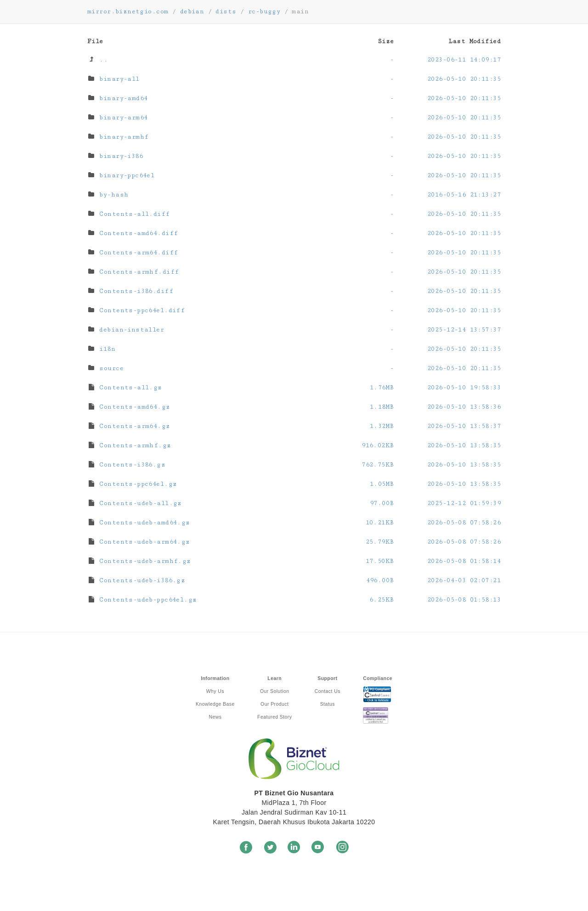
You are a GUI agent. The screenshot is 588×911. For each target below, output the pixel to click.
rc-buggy (264, 11)
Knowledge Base (215, 704)
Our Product (274, 704)
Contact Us (327, 691)
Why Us (215, 691)
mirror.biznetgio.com (127, 11)
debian (192, 11)
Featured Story (274, 717)
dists (225, 11)
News (215, 717)
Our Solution (274, 691)
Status (327, 704)
